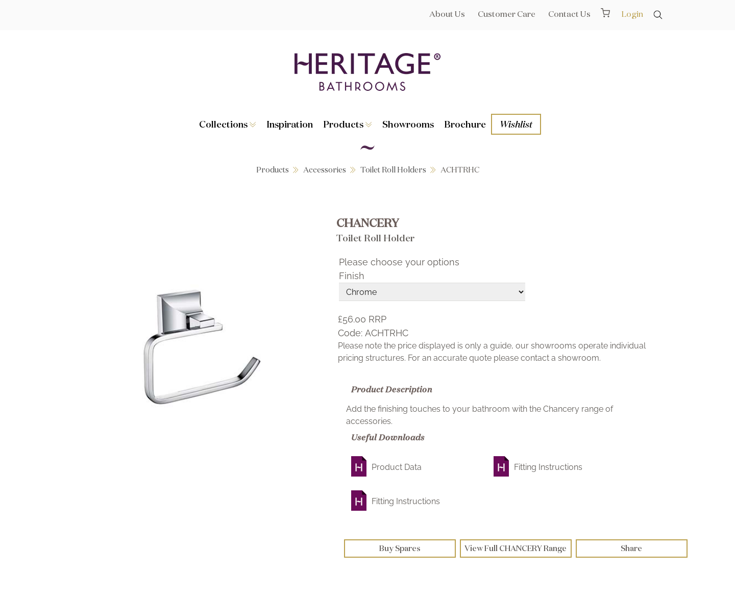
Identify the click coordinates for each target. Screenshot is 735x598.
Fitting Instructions (548, 467)
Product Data (397, 467)
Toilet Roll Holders (393, 170)
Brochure (465, 124)
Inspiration (289, 124)
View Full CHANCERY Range (515, 548)
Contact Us (569, 14)
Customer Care (506, 14)
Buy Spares (400, 548)
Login (632, 14)
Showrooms (408, 124)
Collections (227, 124)
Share (631, 548)
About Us (447, 14)
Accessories (324, 170)
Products (347, 124)
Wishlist (516, 124)
